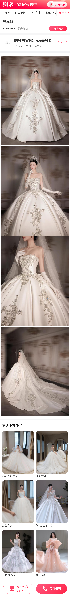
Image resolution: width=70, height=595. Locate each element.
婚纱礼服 (7, 12)
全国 (64, 12)
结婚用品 (22, 12)
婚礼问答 (54, 12)
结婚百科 (38, 12)
